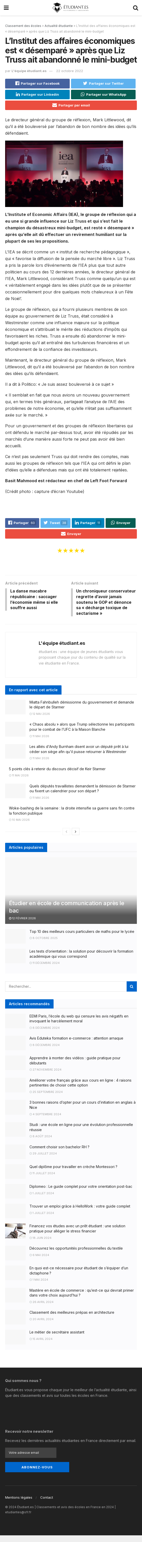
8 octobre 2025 (43, 945)
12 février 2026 (22, 926)
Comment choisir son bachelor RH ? (59, 1154)
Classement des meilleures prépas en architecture (71, 1320)
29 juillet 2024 (43, 1161)
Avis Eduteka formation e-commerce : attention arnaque (76, 1046)
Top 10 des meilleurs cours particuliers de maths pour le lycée (81, 939)
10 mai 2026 (19, 827)
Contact (46, 1504)
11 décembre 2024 (44, 970)
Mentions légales (18, 1504)
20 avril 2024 (41, 1327)
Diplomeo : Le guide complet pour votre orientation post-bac (80, 1194)
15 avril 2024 (41, 1346)
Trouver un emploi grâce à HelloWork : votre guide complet (79, 1214)
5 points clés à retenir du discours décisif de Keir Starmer (57, 776)
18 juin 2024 (40, 1245)
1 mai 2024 (38, 1287)
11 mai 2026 (39, 744)
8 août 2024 (40, 1144)
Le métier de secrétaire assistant (56, 1340)
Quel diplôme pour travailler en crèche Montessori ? (73, 1174)
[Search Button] (132, 994)
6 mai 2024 (39, 1262)
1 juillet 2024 (41, 1201)
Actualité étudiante (59, 26)
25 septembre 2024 (46, 1099)
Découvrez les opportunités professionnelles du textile (76, 1256)
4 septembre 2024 (45, 1122)
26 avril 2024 (41, 1309)
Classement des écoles (23, 26)
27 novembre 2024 (45, 1077)
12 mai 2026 (39, 721)
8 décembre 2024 (44, 1035)
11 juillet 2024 (42, 1181)
